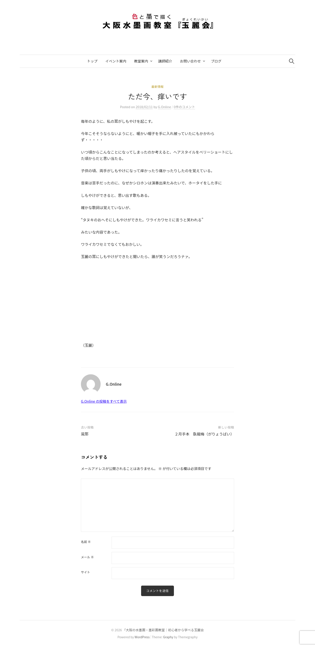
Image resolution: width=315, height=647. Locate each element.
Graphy (168, 637)
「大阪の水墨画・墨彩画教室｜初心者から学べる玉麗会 (163, 630)
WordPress (142, 637)
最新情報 (157, 86)
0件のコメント (184, 106)
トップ (92, 61)
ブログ (216, 61)
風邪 (84, 434)
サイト (85, 572)
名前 (86, 541)
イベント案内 (115, 61)
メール (87, 557)
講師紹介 (165, 61)
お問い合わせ (190, 61)
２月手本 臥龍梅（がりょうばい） (204, 434)
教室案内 (141, 61)
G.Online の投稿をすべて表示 (104, 401)
